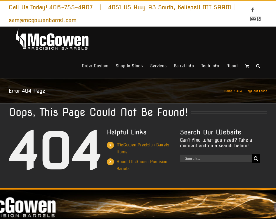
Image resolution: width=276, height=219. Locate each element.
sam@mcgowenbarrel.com (43, 20)
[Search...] (216, 158)
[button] (258, 65)
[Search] (256, 158)
